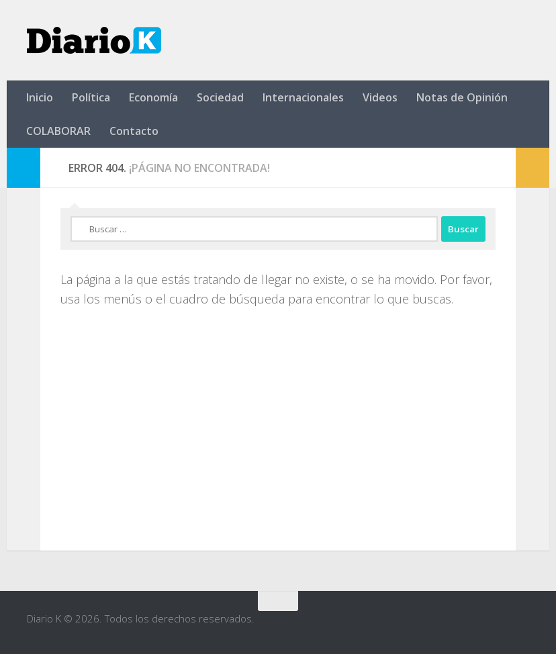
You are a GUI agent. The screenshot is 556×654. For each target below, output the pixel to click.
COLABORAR (58, 131)
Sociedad (220, 97)
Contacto (133, 131)
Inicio (39, 97)
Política (91, 97)
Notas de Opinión (462, 97)
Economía (153, 97)
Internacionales (303, 97)
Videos (380, 97)
